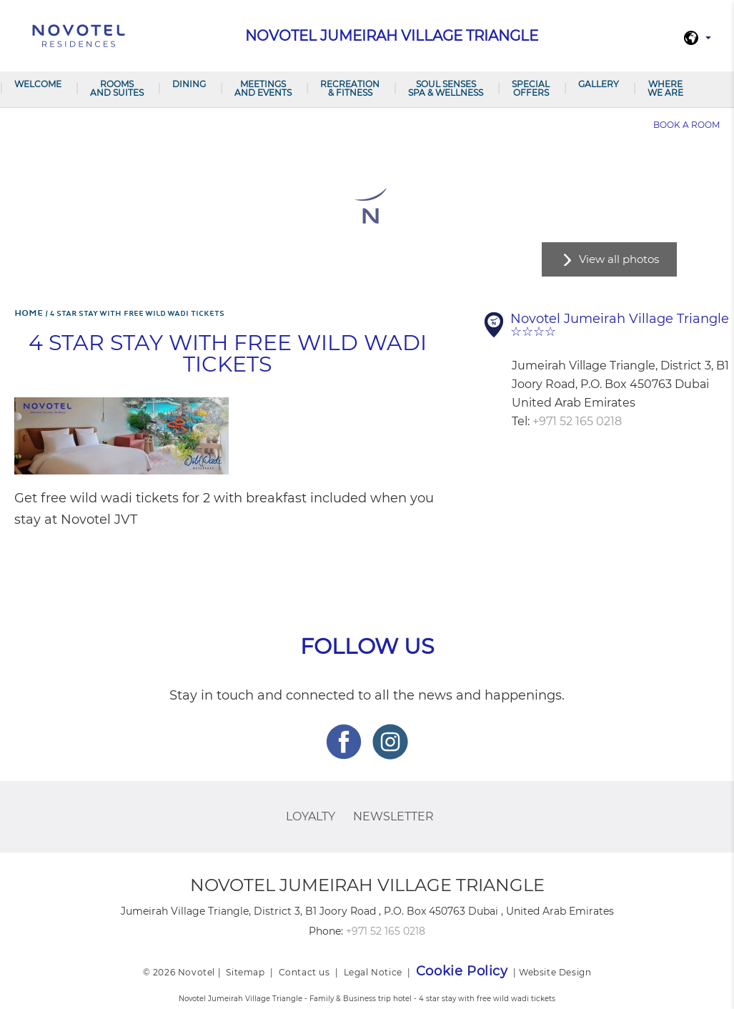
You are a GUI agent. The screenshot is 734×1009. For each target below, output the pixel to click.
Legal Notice (373, 972)
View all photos (619, 259)
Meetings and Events (263, 88)
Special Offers (531, 88)
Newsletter (393, 816)
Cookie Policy (462, 971)
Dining (189, 84)
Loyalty (310, 816)
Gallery (598, 84)
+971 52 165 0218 (577, 421)
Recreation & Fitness (350, 88)
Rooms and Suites (117, 88)
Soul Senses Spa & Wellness (445, 88)
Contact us (304, 972)
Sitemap (245, 972)
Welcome (37, 84)
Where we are (665, 88)
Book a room (686, 124)
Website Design (555, 972)
